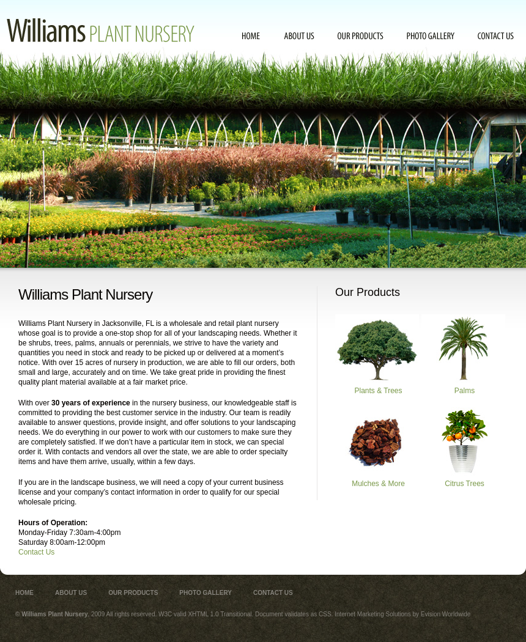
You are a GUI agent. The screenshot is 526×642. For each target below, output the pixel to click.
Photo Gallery (430, 36)
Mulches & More (377, 447)
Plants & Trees (377, 354)
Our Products (360, 36)
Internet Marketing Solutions (373, 614)
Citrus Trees (463, 447)
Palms (463, 354)
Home (251, 36)
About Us (299, 36)
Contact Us (496, 36)
